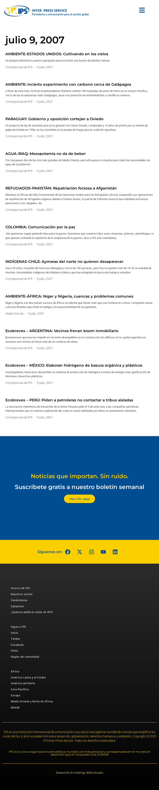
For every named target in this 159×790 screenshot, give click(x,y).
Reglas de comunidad (25, 656)
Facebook (17, 645)
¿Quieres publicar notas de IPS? (32, 612)
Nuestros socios (22, 594)
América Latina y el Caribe (28, 677)
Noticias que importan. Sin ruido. (79, 476)
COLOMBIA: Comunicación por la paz (40, 227)
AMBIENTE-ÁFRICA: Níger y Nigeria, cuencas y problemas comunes (69, 296)
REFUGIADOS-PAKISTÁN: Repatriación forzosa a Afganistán (61, 188)
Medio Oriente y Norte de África (32, 701)
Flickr (14, 650)
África (15, 671)
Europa (15, 695)
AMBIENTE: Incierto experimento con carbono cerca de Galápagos (68, 84)
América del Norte (23, 683)
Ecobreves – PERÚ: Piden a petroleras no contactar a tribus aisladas (69, 400)
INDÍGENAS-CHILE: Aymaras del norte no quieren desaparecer (64, 261)
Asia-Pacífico (20, 689)
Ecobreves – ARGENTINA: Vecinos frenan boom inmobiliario (61, 331)
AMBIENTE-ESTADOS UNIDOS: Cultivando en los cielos (56, 54)
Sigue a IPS (18, 626)
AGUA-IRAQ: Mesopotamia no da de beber (45, 153)
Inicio (14, 632)
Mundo (15, 707)
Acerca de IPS (20, 588)
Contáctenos (19, 600)
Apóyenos (17, 606)
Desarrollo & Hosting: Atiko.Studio (79, 772)
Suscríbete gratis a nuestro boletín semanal (79, 486)
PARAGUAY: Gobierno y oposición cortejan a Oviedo (54, 119)
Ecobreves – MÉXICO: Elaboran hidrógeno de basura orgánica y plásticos (73, 365)
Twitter (15, 638)
